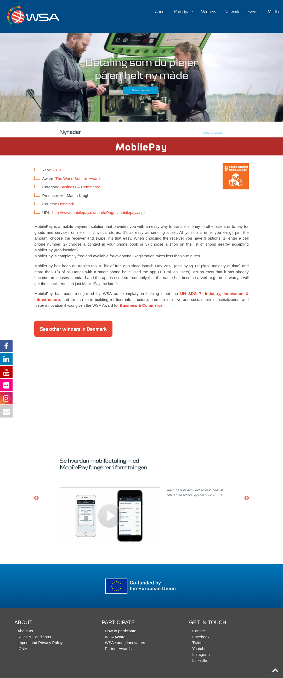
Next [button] (246, 498)
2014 (56, 170)
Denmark (66, 204)
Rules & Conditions (34, 637)
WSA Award (115, 637)
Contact (199, 631)
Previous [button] (36, 498)
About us (25, 631)
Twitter (198, 642)
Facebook (201, 637)
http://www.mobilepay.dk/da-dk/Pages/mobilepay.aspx (98, 212)
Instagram (201, 654)
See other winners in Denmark (73, 328)
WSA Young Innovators (125, 642)
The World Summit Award (77, 178)
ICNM (22, 648)
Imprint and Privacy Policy (40, 642)
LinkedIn (199, 660)
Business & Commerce (80, 187)
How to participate (120, 631)
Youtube (199, 648)
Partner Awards (118, 648)
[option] (141, 85)
